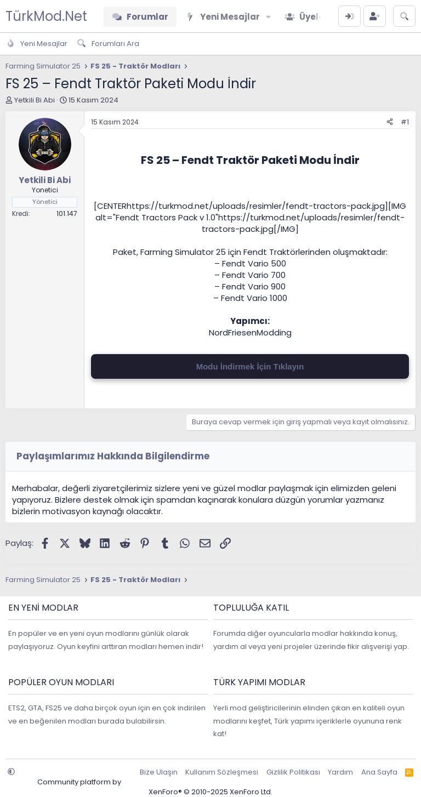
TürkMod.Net (46, 16)
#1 (405, 122)
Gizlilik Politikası (293, 772)
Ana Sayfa (379, 772)
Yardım (340, 772)
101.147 (66, 213)
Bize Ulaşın (159, 772)
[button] (268, 17)
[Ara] (404, 16)
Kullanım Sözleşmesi (221, 772)
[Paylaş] (390, 122)
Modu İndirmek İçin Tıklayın (250, 366)
